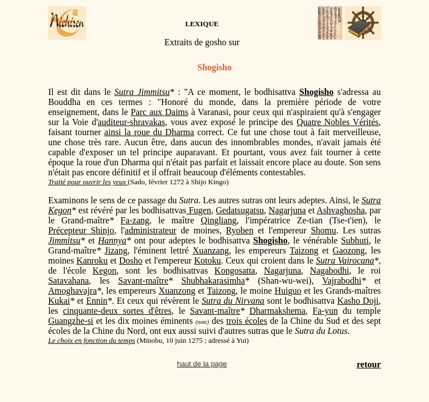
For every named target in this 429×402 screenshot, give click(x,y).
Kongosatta (234, 270)
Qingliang (218, 220)
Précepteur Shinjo (81, 230)
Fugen (199, 210)
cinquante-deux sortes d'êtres (117, 310)
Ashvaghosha (341, 210)
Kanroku (92, 260)
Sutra (327, 260)
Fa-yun (325, 310)
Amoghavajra (72, 290)
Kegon (105, 270)
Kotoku (207, 260)
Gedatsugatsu (240, 210)
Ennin (96, 300)
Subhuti (355, 240)
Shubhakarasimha (213, 280)
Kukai (59, 300)
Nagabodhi (329, 270)
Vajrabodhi (341, 280)
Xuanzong (177, 290)
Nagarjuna (287, 210)
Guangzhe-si (70, 321)
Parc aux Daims (159, 112)
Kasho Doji (358, 300)
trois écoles (246, 321)
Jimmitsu (64, 240)
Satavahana (68, 280)
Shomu (323, 230)
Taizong (304, 250)
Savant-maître (143, 280)
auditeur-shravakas (131, 122)
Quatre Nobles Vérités (338, 122)
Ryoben (240, 230)
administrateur (150, 230)
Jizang (115, 250)
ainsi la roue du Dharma (149, 132)
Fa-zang (135, 220)
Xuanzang (211, 250)
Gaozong (348, 250)
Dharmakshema (277, 310)
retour (369, 364)
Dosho (130, 260)
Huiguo (288, 290)
